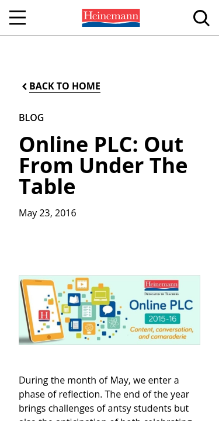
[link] (109, 17)
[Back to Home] (60, 86)
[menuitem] (109, 17)
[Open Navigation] (17, 17)
